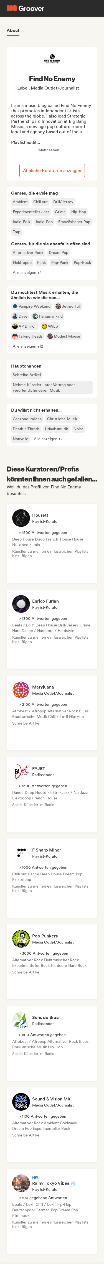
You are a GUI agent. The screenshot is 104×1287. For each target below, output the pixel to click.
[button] (27, 272)
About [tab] (13, 30)
